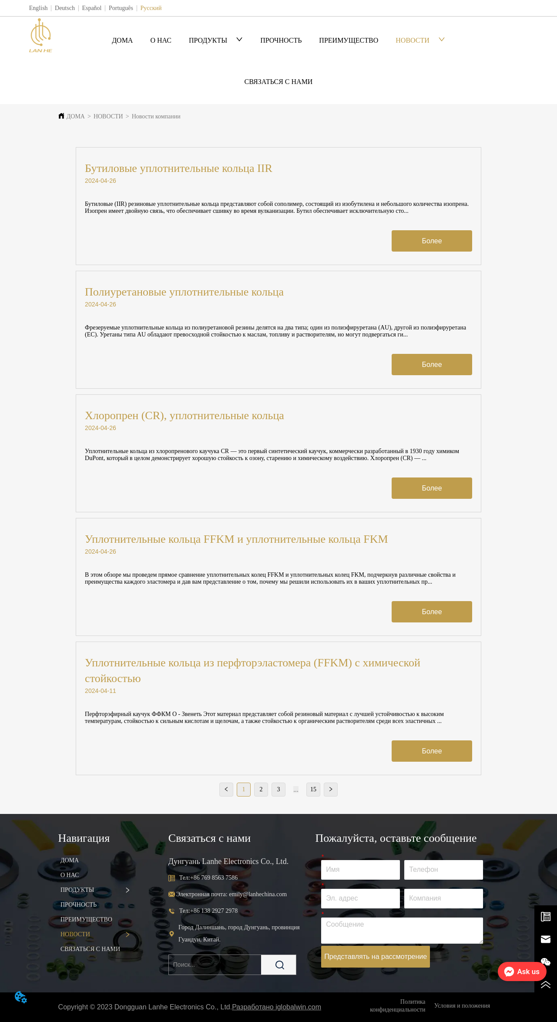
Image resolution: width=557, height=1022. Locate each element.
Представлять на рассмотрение (375, 956)
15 (313, 789)
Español (91, 8)
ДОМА (122, 40)
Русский (150, 8)
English (38, 8)
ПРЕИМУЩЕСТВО (348, 40)
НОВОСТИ (420, 40)
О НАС (160, 40)
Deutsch (65, 8)
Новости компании (156, 116)
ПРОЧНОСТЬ (281, 40)
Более (432, 241)
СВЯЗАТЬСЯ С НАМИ (279, 81)
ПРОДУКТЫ (216, 40)
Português (121, 8)
